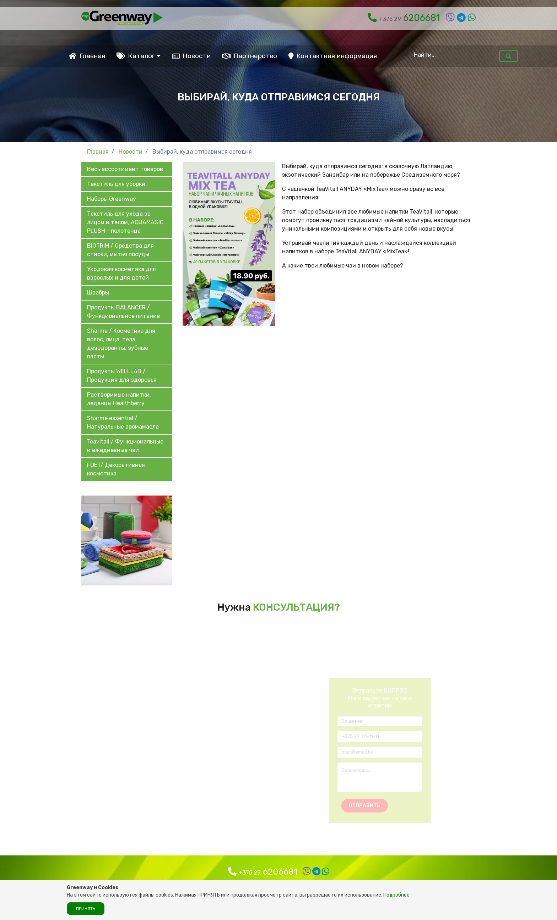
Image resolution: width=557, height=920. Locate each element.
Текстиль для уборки (116, 184)
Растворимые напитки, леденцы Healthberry (119, 399)
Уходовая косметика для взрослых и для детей (121, 273)
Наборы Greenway (111, 198)
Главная (87, 56)
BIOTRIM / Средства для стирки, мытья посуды (120, 250)
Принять (85, 908)
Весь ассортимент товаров (125, 169)
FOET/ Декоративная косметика (116, 469)
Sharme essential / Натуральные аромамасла (123, 422)
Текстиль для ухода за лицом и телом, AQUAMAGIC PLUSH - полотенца (125, 222)
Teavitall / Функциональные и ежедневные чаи (125, 445)
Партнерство (249, 56)
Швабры (98, 292)
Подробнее (396, 895)
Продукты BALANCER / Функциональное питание (123, 311)
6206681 (404, 17)
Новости (191, 56)
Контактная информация (332, 56)
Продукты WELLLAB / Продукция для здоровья (122, 375)
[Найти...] (452, 55)
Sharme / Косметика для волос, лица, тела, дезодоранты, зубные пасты (121, 343)
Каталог (136, 56)
